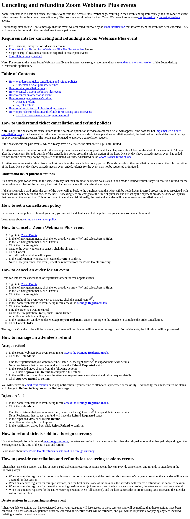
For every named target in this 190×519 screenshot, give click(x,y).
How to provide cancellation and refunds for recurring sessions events (50, 111)
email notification (114, 26)
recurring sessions (169, 17)
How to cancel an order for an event (30, 95)
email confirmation (36, 385)
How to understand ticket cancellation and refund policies (43, 81)
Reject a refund (25, 105)
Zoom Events (29, 235)
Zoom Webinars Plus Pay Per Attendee (61, 49)
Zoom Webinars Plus (21, 49)
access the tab (86, 352)
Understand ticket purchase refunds (37, 84)
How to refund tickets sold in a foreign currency (37, 108)
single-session (146, 17)
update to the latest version (136, 62)
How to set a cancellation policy (28, 88)
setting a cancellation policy (39, 219)
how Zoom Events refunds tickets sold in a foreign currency (58, 451)
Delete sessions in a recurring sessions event (42, 115)
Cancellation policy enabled (25, 56)
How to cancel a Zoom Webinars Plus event (35, 91)
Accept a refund (25, 101)
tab (92, 303)
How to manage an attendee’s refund (30, 98)
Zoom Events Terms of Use (115, 156)
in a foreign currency (56, 441)
